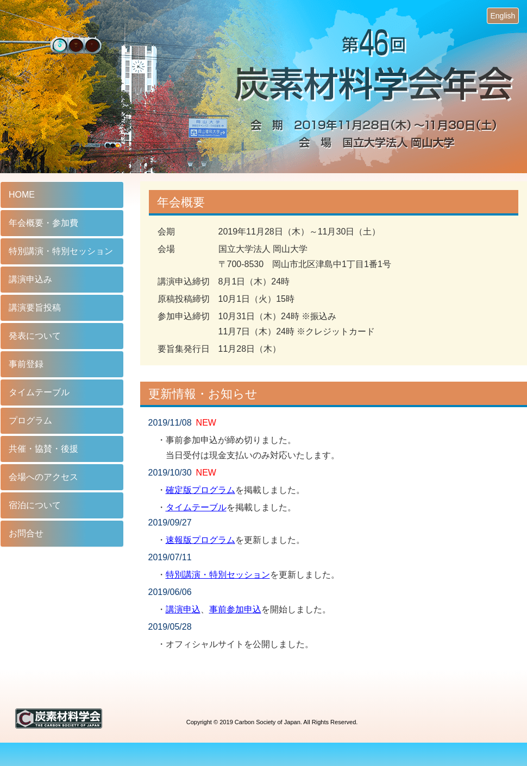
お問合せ (26, 533)
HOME (22, 194)
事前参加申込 (235, 609)
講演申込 (183, 609)
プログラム (30, 420)
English (502, 15)
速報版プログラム (200, 540)
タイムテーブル (196, 507)
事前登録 (26, 364)
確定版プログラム (200, 490)
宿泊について (35, 505)
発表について (35, 335)
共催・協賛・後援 (43, 448)
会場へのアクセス (43, 477)
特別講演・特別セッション (218, 574)
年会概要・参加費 (43, 222)
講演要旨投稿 (35, 307)
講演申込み (30, 279)
